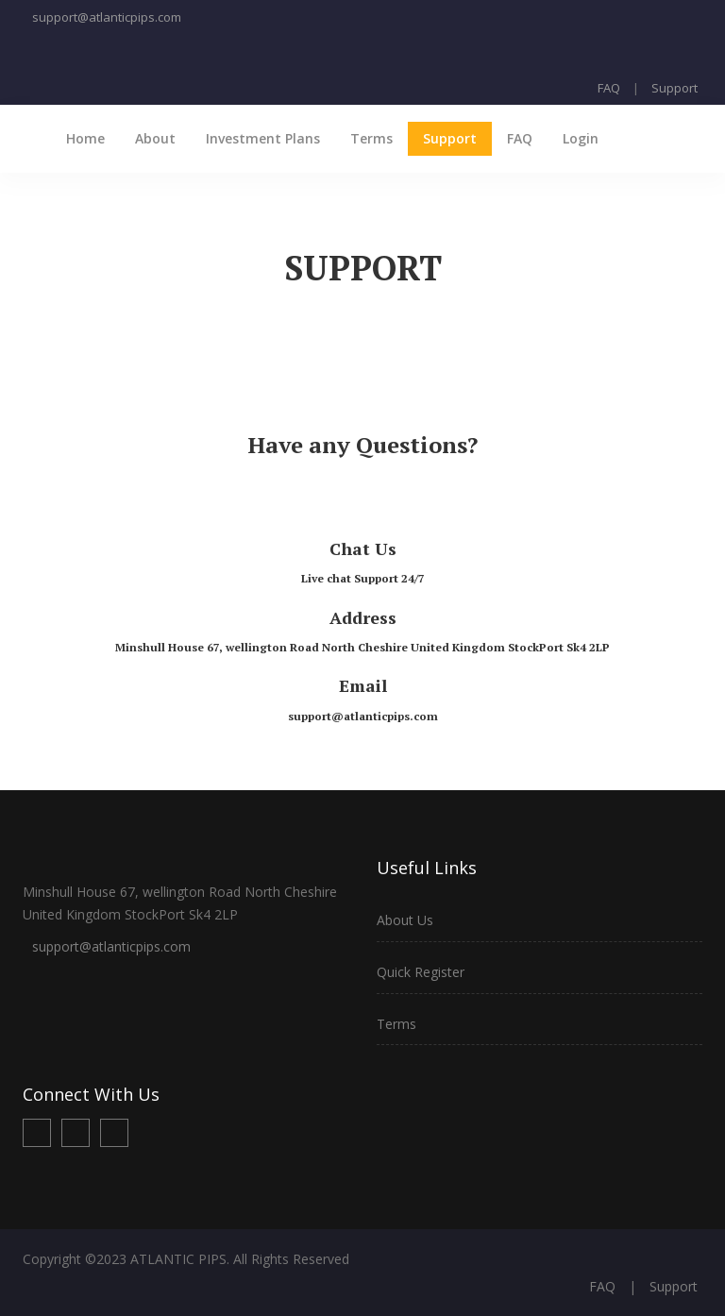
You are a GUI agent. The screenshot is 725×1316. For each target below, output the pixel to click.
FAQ (609, 87)
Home (85, 138)
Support (674, 87)
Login (581, 138)
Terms (371, 138)
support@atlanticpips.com (106, 16)
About (155, 138)
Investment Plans (263, 138)
